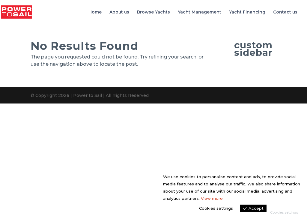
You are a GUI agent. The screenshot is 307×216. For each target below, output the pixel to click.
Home (95, 12)
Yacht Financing (247, 12)
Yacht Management (199, 12)
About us (119, 12)
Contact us (285, 12)
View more (212, 198)
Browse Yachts (153, 12)
